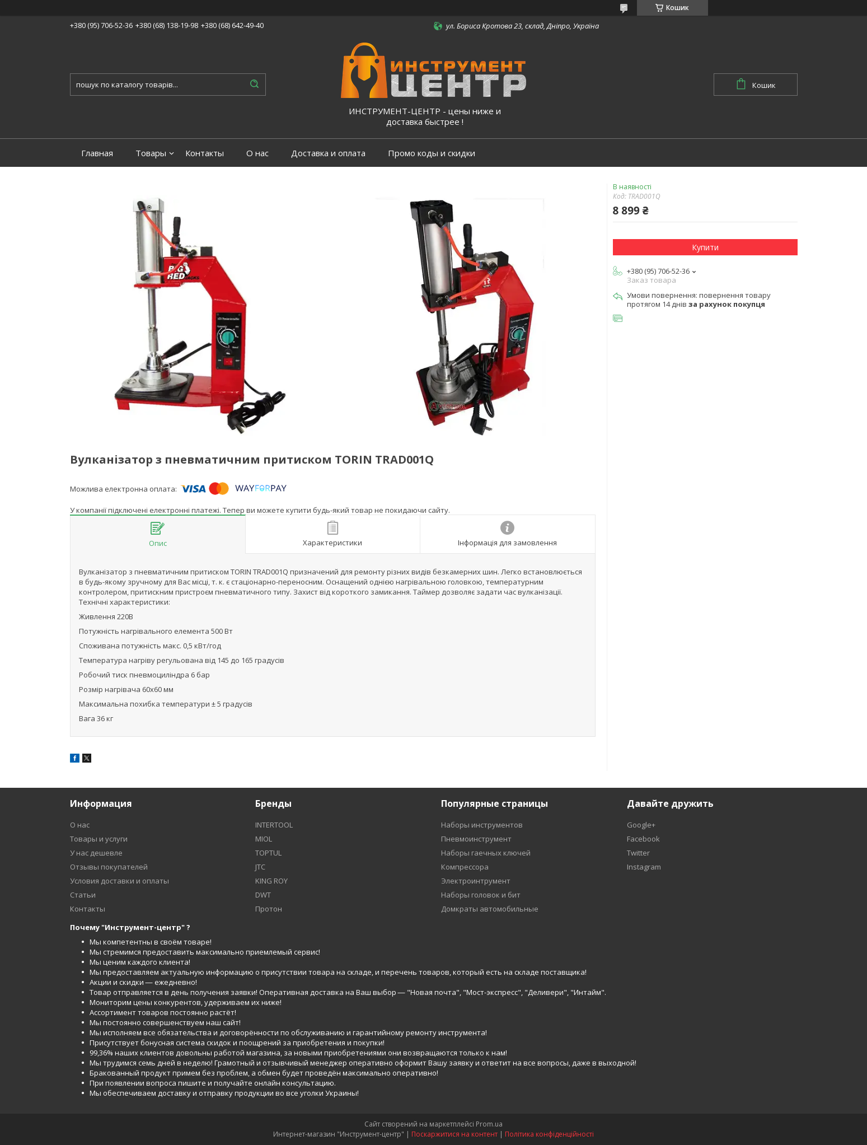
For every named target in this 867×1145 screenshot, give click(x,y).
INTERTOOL (274, 825)
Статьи (83, 895)
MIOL (263, 839)
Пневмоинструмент (476, 839)
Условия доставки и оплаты (119, 881)
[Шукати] (254, 84)
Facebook (643, 839)
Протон (268, 909)
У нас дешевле (96, 853)
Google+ (641, 825)
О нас (257, 153)
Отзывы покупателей (109, 867)
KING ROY (271, 881)
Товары (150, 153)
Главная (97, 153)
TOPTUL (268, 853)
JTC (260, 867)
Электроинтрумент (475, 881)
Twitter (638, 853)
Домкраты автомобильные (489, 909)
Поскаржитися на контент (454, 1134)
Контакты (204, 153)
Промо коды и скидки (431, 153)
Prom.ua (489, 1124)
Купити (705, 247)
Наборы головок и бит (481, 895)
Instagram (644, 867)
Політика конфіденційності (549, 1134)
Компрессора (465, 867)
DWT (263, 895)
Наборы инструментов (482, 825)
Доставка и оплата (328, 153)
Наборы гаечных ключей (486, 853)
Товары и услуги (99, 839)
